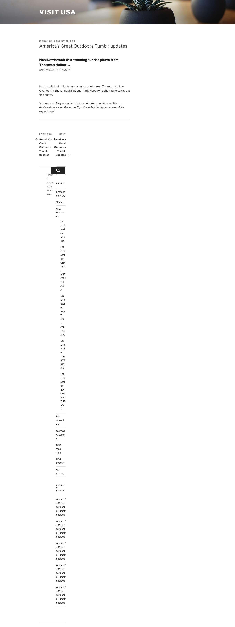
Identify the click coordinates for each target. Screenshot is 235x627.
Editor (70, 41)
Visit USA (57, 12)
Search (60, 202)
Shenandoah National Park (72, 90)
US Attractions (60, 420)
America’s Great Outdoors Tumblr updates (61, 507)
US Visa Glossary (60, 434)
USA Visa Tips (58, 449)
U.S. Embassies (61, 212)
